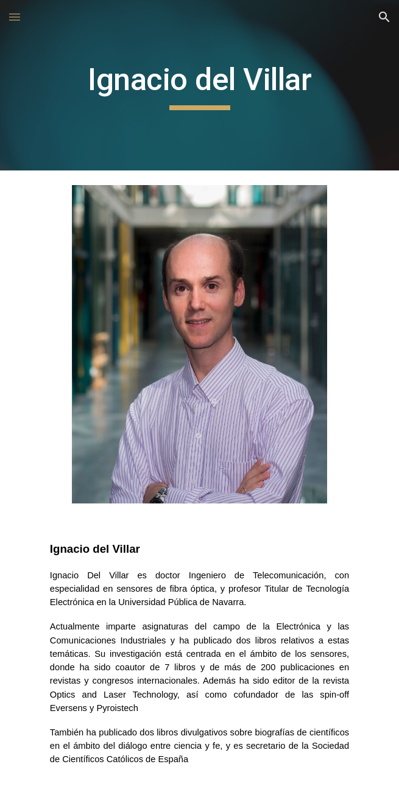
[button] (14, 16)
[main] (199, 85)
